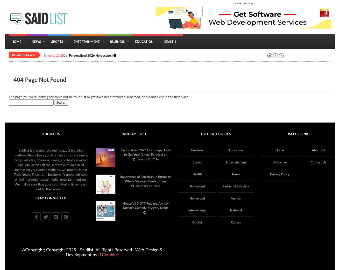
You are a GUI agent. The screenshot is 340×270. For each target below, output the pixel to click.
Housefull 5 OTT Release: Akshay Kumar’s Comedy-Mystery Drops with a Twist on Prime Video (146, 207)
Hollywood (197, 198)
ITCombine (108, 254)
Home (16, 42)
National (236, 210)
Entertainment (86, 42)
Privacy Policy (279, 174)
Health (170, 42)
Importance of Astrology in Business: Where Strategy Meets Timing (145, 179)
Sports (57, 42)
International (197, 210)
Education (144, 42)
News (36, 42)
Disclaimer (279, 162)
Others (236, 222)
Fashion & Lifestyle (236, 186)
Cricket (197, 222)
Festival (236, 198)
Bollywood (197, 186)
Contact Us (318, 162)
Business (117, 42)
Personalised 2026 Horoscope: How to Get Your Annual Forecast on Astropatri (146, 154)
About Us (318, 150)
